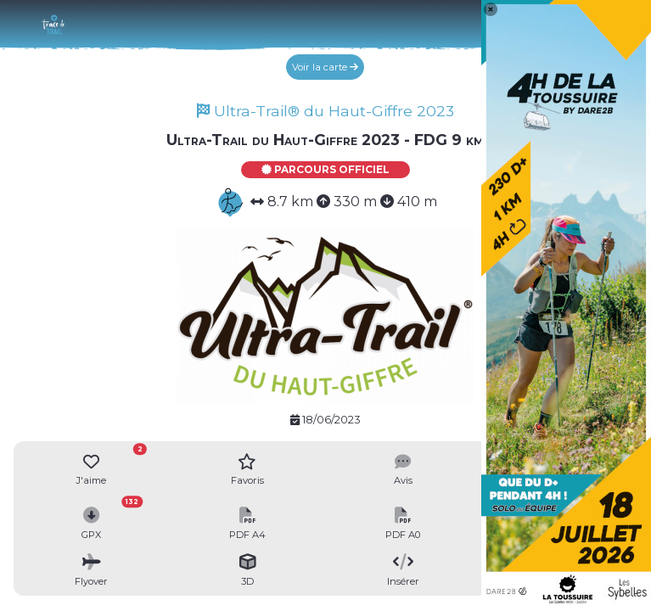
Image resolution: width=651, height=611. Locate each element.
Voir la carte (325, 67)
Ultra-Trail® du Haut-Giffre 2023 (325, 111)
